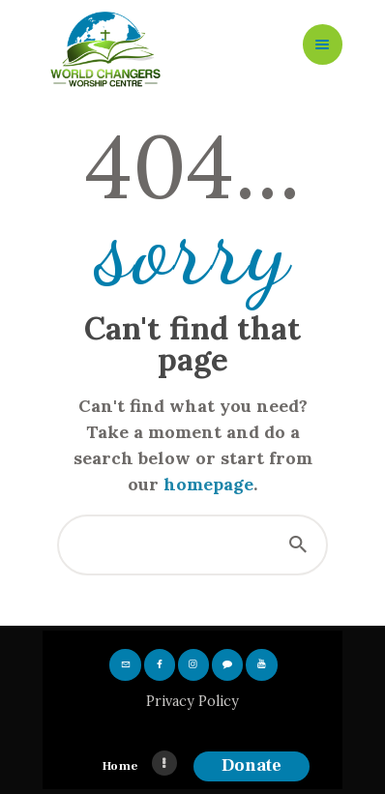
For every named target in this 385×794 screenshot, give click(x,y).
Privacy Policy (192, 701)
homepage (208, 484)
